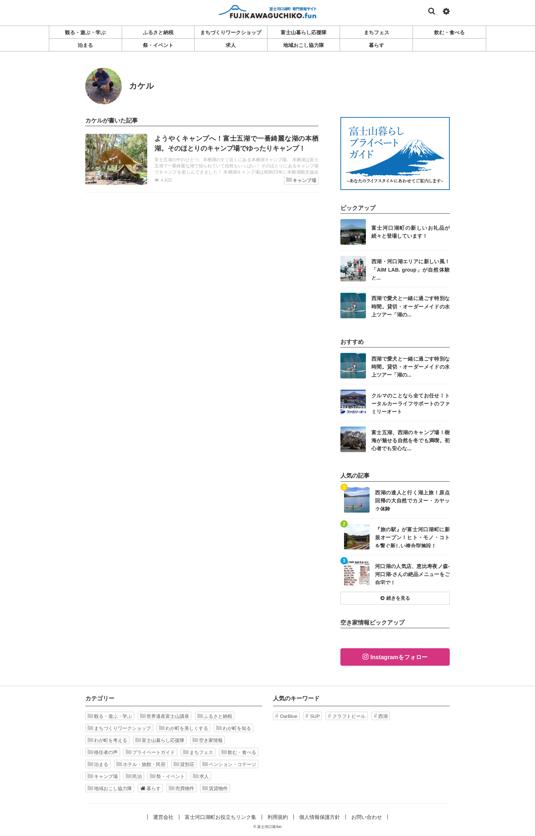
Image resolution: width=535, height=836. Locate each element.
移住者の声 (102, 752)
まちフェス (198, 752)
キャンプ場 (301, 180)
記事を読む (202, 159)
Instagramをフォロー (398, 657)
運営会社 (163, 817)
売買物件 (181, 788)
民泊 (134, 776)
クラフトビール (349, 716)
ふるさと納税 (214, 716)
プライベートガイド (150, 752)
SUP (315, 716)
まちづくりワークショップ (119, 728)
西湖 (383, 716)
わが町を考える (107, 740)
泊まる (97, 764)
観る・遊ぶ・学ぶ (109, 716)
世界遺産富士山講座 (164, 716)
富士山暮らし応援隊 (159, 740)
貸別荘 (183, 764)
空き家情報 (207, 740)
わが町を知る (233, 728)
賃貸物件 (215, 788)
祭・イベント (167, 776)
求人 (201, 776)
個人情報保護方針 (319, 817)
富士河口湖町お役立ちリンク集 (220, 817)
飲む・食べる (238, 752)
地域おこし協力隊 (109, 788)
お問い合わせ (366, 817)
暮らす (150, 788)
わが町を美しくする (183, 728)
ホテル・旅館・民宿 (140, 764)
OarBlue (288, 716)
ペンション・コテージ (229, 764)
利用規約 (278, 817)
